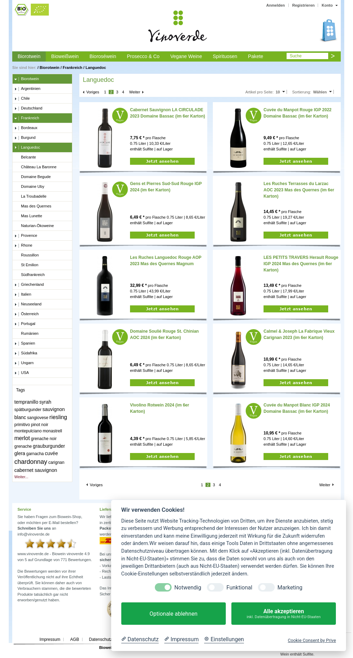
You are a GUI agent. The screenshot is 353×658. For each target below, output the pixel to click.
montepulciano (28, 431)
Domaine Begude (32, 177)
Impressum (49, 639)
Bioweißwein (65, 56)
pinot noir (39, 424)
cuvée (51, 453)
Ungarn (24, 363)
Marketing (290, 587)
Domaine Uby (29, 186)
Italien (22, 294)
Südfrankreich (29, 275)
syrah (45, 402)
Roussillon (26, 255)
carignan (56, 462)
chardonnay (30, 461)
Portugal (24, 323)
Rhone (23, 245)
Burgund (25, 137)
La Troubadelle (30, 196)
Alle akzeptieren (283, 614)
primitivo (22, 424)
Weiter (135, 92)
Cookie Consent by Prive (312, 640)
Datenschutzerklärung (109, 639)
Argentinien (27, 88)
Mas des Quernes (32, 206)
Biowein (106, 647)
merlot (22, 438)
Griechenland (29, 284)
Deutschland (28, 108)
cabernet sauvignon (35, 470)
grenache (23, 446)
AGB (74, 639)
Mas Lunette (28, 216)
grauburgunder (49, 446)
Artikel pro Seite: (259, 92)
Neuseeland (28, 304)
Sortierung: (301, 92)
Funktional (239, 587)
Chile (22, 98)
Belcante (25, 157)
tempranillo (26, 402)
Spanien (24, 343)
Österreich (26, 314)
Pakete (256, 56)
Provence (25, 235)
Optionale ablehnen (173, 613)
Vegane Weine (186, 56)
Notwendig (187, 587)
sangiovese (38, 417)
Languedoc (96, 67)
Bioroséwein (102, 56)
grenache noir (44, 438)
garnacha (35, 453)
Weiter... (21, 477)
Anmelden (275, 5)
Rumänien (26, 333)
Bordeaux (25, 128)
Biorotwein (28, 56)
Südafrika (25, 353)
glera (19, 453)
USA (21, 372)
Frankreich (72, 67)
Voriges (92, 92)
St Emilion (26, 265)
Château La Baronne (35, 167)
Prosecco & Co (143, 56)
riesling (58, 417)
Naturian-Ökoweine (34, 226)
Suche (296, 56)
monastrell (52, 431)
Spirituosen (225, 56)
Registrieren (303, 5)
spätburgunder (27, 409)
